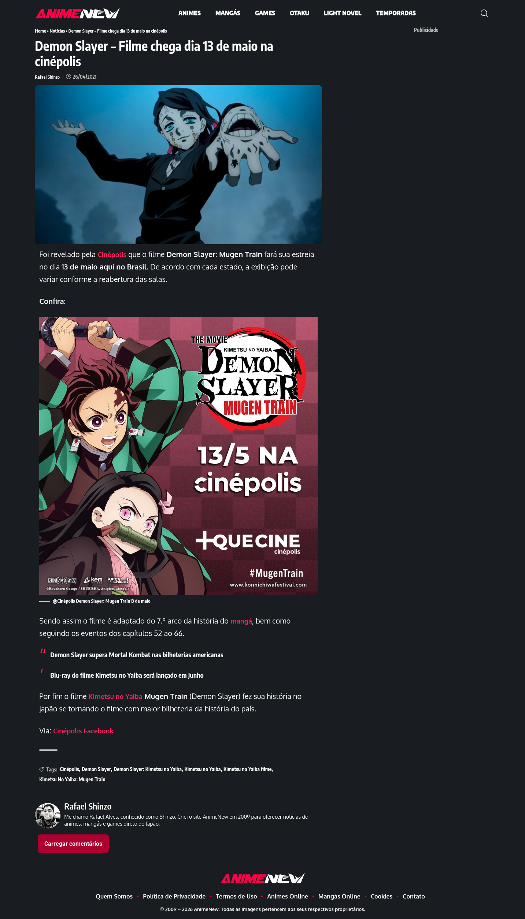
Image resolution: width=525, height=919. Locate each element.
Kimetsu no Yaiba (118, 695)
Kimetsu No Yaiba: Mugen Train (72, 779)
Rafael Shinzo (48, 76)
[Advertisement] (429, 87)
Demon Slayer (96, 769)
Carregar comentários (73, 843)
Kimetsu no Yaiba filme (247, 769)
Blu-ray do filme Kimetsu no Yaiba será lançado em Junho (135, 674)
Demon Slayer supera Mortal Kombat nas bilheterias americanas (146, 653)
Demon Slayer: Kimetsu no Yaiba (148, 769)
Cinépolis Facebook (86, 730)
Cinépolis (69, 769)
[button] (484, 13)
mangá (242, 620)
